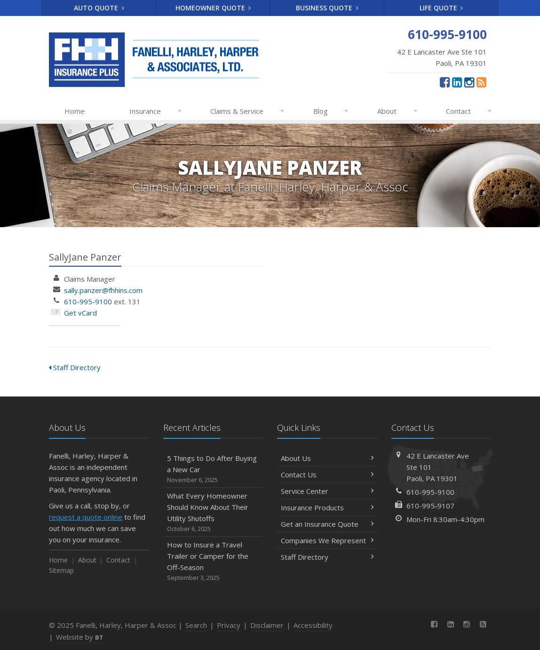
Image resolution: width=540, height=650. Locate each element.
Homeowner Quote (213, 7)
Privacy (228, 625)
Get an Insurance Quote (327, 524)
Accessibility (313, 625)
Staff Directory (75, 367)
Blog (331, 111)
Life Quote (441, 7)
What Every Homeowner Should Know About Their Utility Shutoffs (213, 512)
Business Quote (327, 7)
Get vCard (80, 312)
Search (196, 625)
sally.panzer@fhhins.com (103, 290)
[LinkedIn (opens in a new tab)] (457, 82)
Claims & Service (247, 111)
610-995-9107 (430, 505)
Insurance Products (327, 507)
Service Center (327, 491)
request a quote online (85, 517)
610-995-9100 (88, 301)
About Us (327, 458)
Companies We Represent (327, 540)
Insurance (156, 111)
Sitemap (61, 570)
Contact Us (327, 474)
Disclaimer (267, 625)
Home (74, 111)
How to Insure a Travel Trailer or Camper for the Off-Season (213, 561)
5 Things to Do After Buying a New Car (213, 469)
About (397, 111)
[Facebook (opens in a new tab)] (445, 82)
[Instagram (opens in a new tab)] (469, 82)
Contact (469, 111)
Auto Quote (99, 7)
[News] (481, 82)
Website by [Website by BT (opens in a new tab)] (79, 637)
